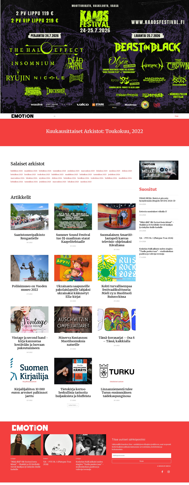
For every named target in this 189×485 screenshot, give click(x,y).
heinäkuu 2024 (70, 178)
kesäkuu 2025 (30, 174)
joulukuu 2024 (114, 174)
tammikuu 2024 (31, 182)
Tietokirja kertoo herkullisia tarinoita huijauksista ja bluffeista (73, 392)
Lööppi (13, 458)
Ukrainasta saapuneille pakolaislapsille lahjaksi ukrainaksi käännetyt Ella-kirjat (73, 291)
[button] (176, 116)
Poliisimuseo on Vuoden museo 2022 (29, 288)
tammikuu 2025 (100, 174)
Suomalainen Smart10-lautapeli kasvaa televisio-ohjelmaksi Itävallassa (116, 240)
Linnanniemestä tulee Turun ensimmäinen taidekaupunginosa (116, 392)
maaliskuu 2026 (30, 171)
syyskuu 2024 (44, 178)
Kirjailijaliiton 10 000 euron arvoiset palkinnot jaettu (29, 392)
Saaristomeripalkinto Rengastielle (29, 236)
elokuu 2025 (127, 171)
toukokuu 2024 (97, 178)
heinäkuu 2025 (17, 174)
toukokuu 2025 (43, 174)
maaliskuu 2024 (125, 178)
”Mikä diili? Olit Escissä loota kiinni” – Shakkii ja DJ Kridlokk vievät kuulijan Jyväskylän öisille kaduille (156, 225)
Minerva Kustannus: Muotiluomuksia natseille (73, 341)
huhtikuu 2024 (111, 178)
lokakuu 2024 (31, 178)
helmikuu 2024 (17, 182)
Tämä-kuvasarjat (116, 330)
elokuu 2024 (57, 178)
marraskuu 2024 (17, 178)
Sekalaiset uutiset (29, 227)
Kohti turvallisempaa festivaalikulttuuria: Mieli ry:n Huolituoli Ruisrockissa (116, 291)
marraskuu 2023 (59, 182)
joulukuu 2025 (73, 171)
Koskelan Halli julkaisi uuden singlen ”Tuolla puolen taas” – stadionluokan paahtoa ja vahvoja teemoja (156, 251)
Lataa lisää (73, 405)
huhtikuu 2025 (58, 174)
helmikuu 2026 (45, 171)
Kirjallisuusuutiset (73, 278)
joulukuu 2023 (45, 182)
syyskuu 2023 (85, 182)
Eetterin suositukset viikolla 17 (153, 211)
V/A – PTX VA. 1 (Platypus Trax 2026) (156, 238)
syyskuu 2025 (114, 171)
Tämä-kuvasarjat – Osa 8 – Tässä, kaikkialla (117, 339)
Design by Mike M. (165, 466)
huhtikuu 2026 (17, 171)
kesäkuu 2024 (83, 178)
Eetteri (45, 458)
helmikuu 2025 (86, 174)
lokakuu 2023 (73, 182)
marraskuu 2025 (88, 171)
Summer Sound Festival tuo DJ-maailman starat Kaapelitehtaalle (73, 238)
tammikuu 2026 (59, 171)
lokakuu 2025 (102, 171)
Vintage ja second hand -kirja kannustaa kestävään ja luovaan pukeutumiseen (29, 343)
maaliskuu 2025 (71, 174)
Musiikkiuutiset (73, 227)
